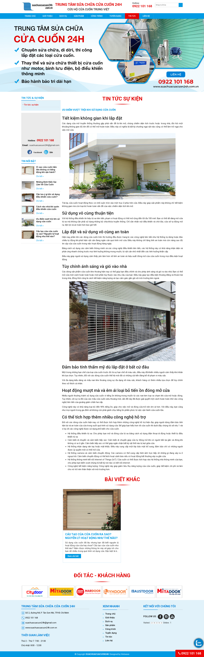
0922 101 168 (189, 653)
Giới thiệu (47, 16)
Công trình (97, 16)
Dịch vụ (63, 16)
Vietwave (125, 654)
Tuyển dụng (115, 16)
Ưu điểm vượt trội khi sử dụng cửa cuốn (48, 220)
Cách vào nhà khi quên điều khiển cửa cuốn (47, 207)
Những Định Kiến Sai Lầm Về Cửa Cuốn (46, 183)
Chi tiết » (40, 176)
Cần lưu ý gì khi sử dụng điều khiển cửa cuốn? (48, 195)
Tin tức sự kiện (31, 104)
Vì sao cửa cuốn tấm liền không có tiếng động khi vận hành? (46, 169)
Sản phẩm (79, 16)
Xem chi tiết (73, 556)
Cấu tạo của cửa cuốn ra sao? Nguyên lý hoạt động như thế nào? (47, 234)
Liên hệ (146, 16)
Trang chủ (30, 16)
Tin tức (132, 16)
